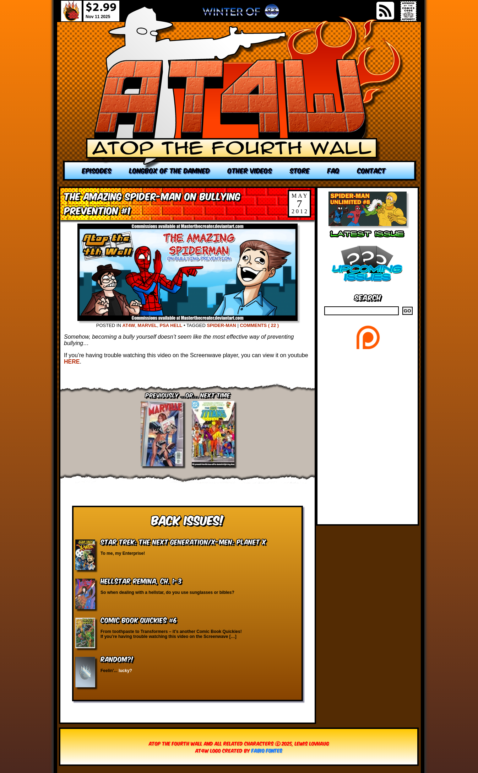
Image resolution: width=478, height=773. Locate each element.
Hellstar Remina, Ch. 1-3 (141, 580)
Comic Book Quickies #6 (139, 619)
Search (367, 296)
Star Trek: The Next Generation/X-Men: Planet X (183, 541)
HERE (72, 362)
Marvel (147, 325)
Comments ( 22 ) (259, 325)
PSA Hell (170, 325)
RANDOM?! (117, 659)
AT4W (128, 325)
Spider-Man (221, 325)
